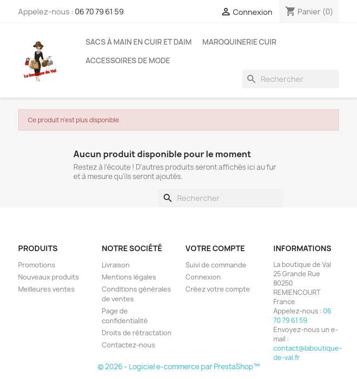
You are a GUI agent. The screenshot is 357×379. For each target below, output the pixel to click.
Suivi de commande (215, 264)
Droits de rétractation (137, 332)
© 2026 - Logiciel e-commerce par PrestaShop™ (179, 367)
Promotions (36, 264)
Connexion (203, 277)
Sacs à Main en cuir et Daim (139, 42)
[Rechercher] (290, 79)
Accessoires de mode (128, 60)
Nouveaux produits (48, 277)
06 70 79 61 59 (99, 12)
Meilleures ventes (46, 289)
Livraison (116, 264)
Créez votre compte (217, 289)
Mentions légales (129, 277)
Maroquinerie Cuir (239, 42)
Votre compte (215, 248)
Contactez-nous (128, 344)
